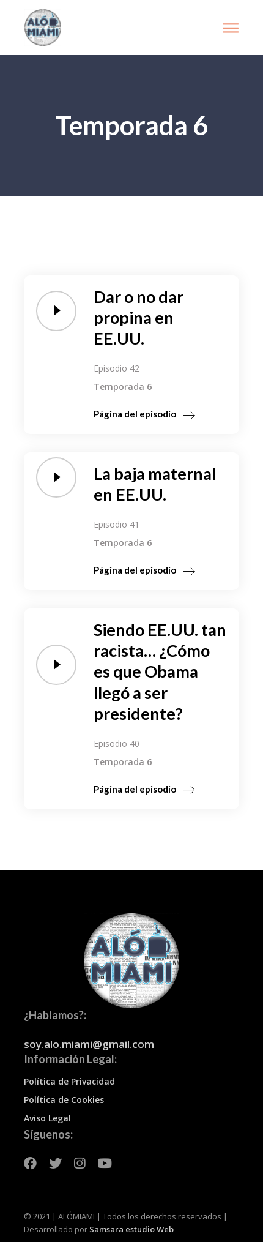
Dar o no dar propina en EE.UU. (138, 317)
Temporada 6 (123, 386)
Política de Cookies (64, 1099)
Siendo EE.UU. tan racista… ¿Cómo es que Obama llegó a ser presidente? (160, 671)
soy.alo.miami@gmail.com (89, 1044)
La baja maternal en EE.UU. (155, 483)
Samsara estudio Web (131, 1229)
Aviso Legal (47, 1118)
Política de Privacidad (69, 1081)
